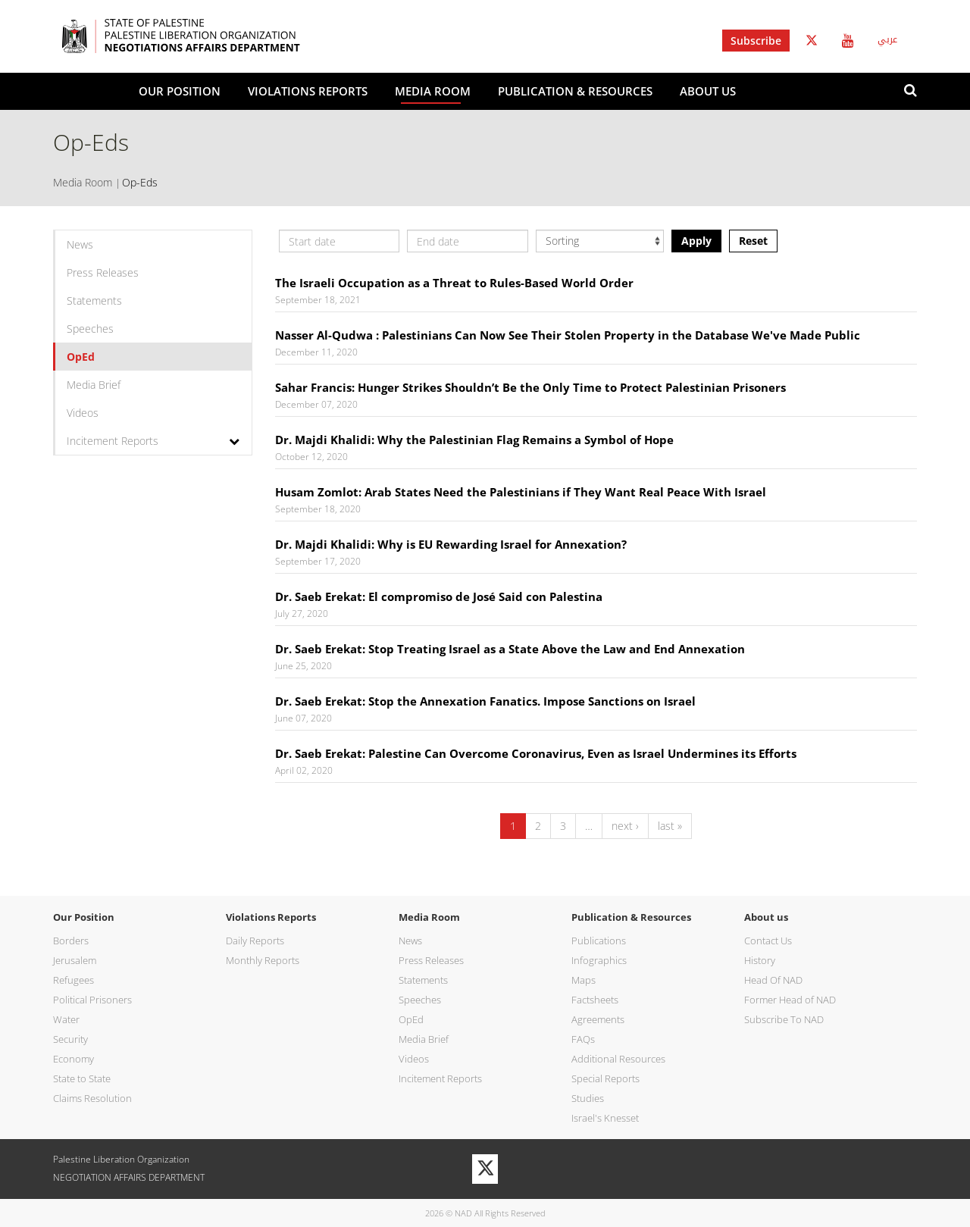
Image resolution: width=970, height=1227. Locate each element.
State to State (82, 1078)
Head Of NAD (773, 980)
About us (708, 91)
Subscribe (756, 40)
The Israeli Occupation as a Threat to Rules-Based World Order (454, 282)
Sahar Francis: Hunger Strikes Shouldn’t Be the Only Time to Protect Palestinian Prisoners (530, 387)
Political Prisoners (92, 999)
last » (670, 826)
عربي (887, 39)
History (759, 960)
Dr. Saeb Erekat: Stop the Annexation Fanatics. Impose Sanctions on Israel (485, 701)
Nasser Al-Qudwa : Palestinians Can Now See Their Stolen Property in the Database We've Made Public (567, 335)
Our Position (180, 91)
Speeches (90, 328)
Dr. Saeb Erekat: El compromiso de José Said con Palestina (438, 596)
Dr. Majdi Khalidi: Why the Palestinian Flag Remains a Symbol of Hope (474, 439)
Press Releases (103, 272)
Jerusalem (74, 960)
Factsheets (594, 999)
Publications (598, 940)
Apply (696, 240)
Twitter (811, 41)
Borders (71, 940)
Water (66, 1019)
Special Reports (605, 1078)
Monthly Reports (262, 960)
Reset (753, 240)
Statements (94, 300)
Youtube (848, 41)
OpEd (81, 356)
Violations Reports (308, 91)
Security (70, 1039)
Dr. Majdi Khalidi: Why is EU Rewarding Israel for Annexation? (451, 544)
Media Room (433, 91)
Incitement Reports (112, 441)
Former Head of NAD (790, 999)
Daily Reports (255, 940)
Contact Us (768, 940)
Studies (587, 1098)
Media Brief (93, 384)
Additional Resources (618, 1059)
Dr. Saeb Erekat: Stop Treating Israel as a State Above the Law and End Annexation (510, 648)
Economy (73, 1059)
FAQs (583, 1039)
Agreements (597, 1019)
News (80, 244)
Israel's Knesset (605, 1118)
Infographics (599, 960)
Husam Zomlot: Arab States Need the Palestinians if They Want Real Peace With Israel (520, 491)
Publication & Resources (575, 91)
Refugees (73, 980)
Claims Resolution (92, 1098)
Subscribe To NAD (784, 1019)
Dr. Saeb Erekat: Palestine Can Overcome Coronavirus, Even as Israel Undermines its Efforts (535, 753)
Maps (583, 980)
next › (625, 826)
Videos (83, 412)
